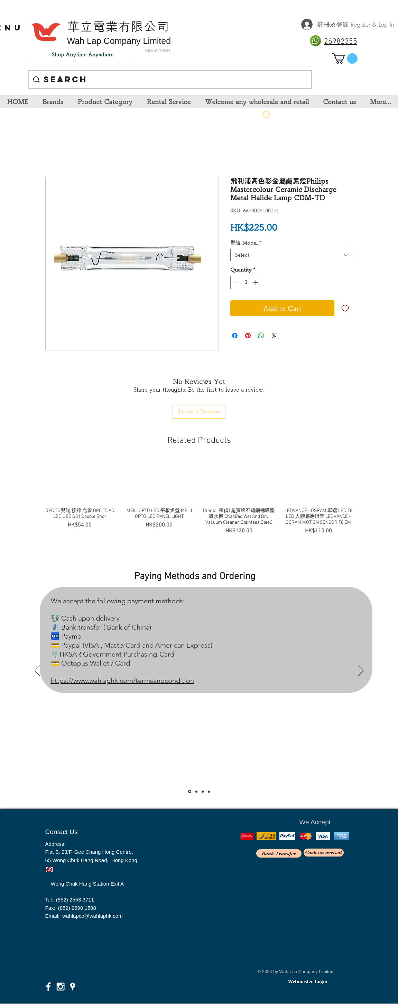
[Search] (170, 79)
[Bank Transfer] (279, 853)
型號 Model (245, 242)
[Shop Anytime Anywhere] (82, 54)
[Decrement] (236, 282)
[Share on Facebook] (235, 335)
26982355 (340, 41)
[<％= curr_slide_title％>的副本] (209, 791)
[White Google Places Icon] (72, 986)
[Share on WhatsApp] (261, 335)
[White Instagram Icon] (60, 986)
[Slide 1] (189, 791)
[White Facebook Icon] (48, 986)
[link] (345, 58)
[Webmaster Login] (308, 981)
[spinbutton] (246, 282)
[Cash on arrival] (324, 853)
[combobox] (291, 255)
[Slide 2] (196, 791)
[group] (199, 497)
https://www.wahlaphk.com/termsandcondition (122, 680)
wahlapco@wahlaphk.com (92, 916)
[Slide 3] (203, 791)
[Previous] (37, 671)
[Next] (360, 671)
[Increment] (256, 282)
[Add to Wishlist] (345, 308)
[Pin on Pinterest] (248, 335)
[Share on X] (274, 335)
